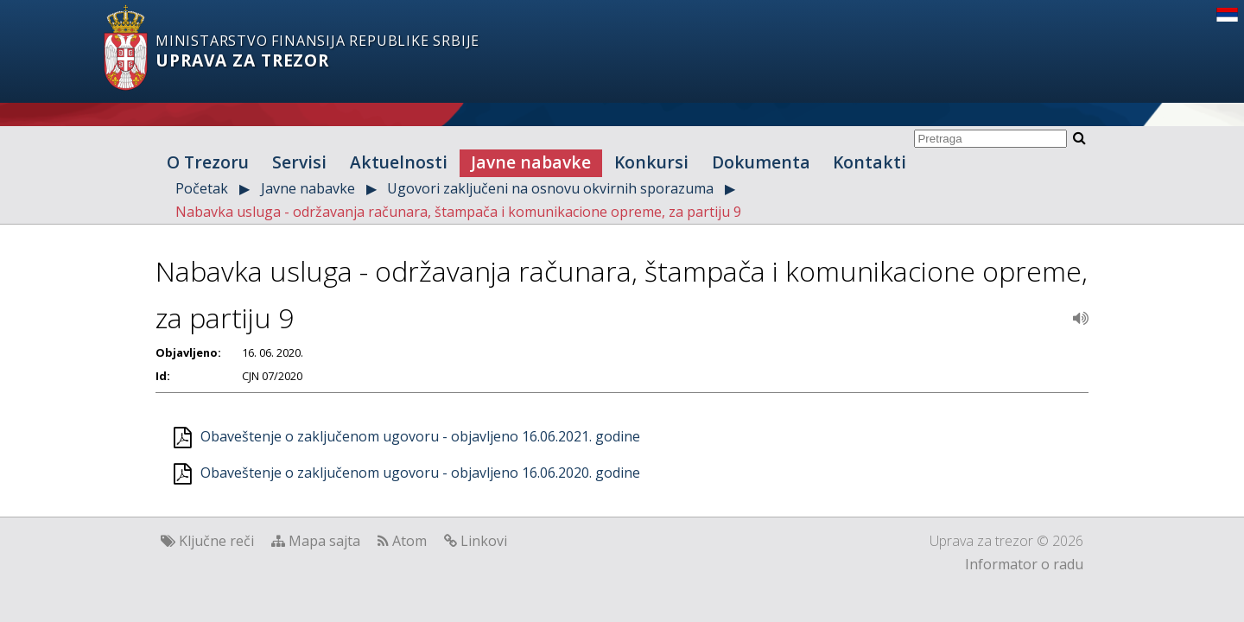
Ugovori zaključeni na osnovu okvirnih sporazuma (550, 188)
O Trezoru (208, 162)
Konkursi (651, 162)
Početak (201, 188)
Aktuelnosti (398, 162)
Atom (409, 540)
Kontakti (869, 162)
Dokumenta (761, 162)
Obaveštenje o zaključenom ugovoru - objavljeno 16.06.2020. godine (420, 472)
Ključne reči (216, 540)
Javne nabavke (531, 162)
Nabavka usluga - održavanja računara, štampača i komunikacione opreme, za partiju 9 (458, 211)
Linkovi (483, 540)
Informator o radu (1024, 564)
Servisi (299, 162)
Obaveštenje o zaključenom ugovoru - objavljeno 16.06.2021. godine (420, 436)
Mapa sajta (324, 540)
